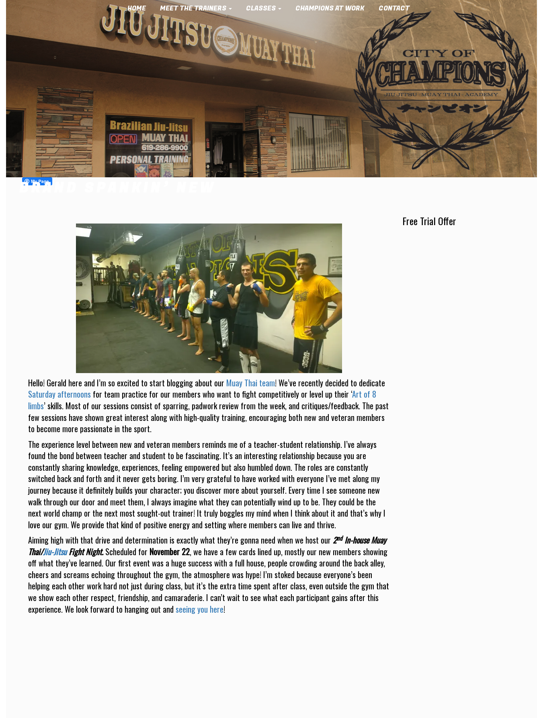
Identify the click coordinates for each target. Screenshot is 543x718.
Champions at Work (333, 8)
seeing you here (199, 609)
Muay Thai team (250, 383)
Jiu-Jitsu (55, 552)
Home (140, 8)
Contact (397, 8)
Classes (267, 8)
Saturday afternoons (59, 394)
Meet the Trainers (199, 8)
